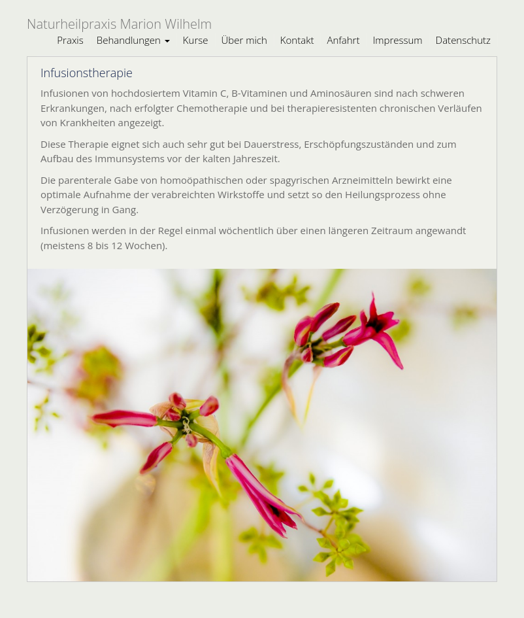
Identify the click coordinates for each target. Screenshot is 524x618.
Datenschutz (463, 39)
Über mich (244, 39)
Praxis (70, 39)
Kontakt (297, 39)
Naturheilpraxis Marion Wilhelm (119, 24)
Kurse (195, 39)
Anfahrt (343, 39)
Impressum (397, 39)
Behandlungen (133, 39)
